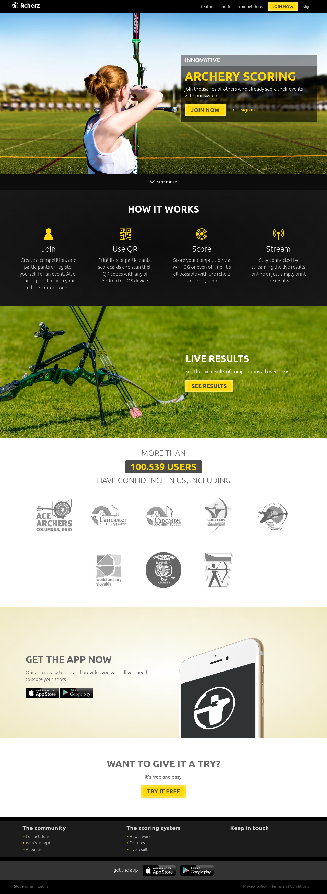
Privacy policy (255, 886)
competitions (251, 6)
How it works (139, 836)
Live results (137, 849)
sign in (309, 6)
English (44, 886)
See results (209, 386)
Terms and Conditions (290, 886)
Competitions (35, 836)
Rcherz (26, 5)
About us (31, 849)
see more (163, 181)
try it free (163, 791)
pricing (227, 6)
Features (135, 843)
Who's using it (36, 843)
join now (282, 6)
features (208, 6)
